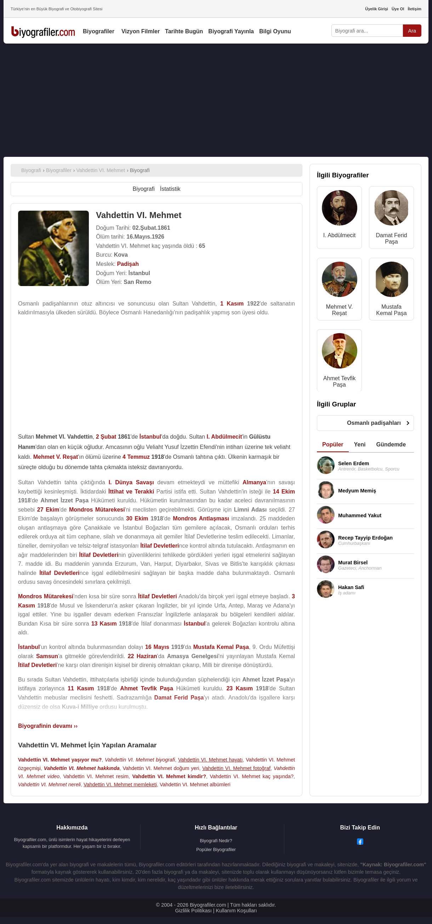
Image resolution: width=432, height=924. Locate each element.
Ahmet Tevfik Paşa (339, 381)
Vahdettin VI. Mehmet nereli (49, 784)
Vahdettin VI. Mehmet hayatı (210, 760)
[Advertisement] (216, 100)
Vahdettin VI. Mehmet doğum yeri (161, 768)
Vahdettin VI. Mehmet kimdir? (169, 776)
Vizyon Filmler (140, 31)
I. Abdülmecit (339, 235)
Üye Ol (398, 9)
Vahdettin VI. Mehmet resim (96, 776)
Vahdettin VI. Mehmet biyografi (140, 760)
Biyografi (143, 189)
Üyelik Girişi (376, 9)
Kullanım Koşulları (236, 910)
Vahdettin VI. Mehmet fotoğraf (236, 768)
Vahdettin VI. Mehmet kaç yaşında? (252, 776)
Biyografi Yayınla (231, 31)
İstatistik (170, 189)
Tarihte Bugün (184, 31)
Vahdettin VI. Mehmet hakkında (82, 768)
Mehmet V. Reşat (339, 310)
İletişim (414, 9)
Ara (412, 31)
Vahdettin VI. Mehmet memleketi (120, 784)
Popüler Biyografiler (216, 849)
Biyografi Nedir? (216, 840)
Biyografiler (98, 31)
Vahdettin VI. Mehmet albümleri (195, 784)
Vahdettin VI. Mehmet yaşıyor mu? (60, 760)
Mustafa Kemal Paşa (391, 310)
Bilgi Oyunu (275, 31)
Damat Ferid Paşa (391, 238)
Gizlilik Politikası (193, 910)
